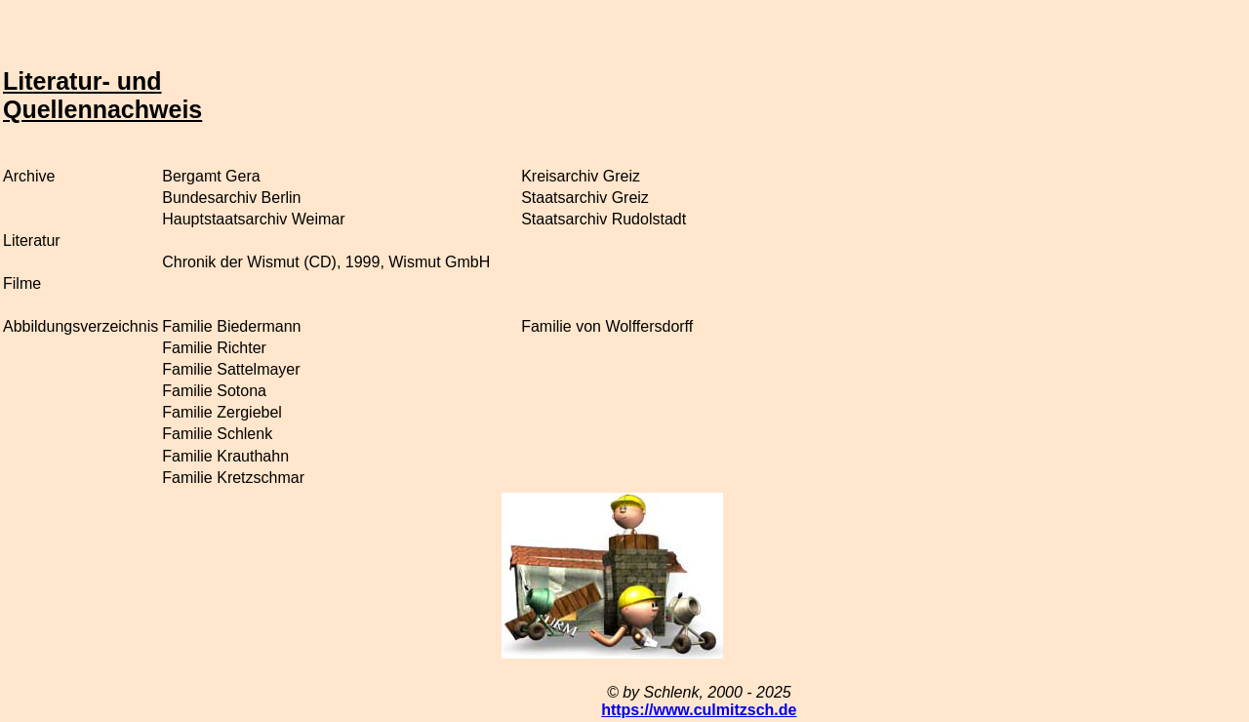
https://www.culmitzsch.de (698, 710)
